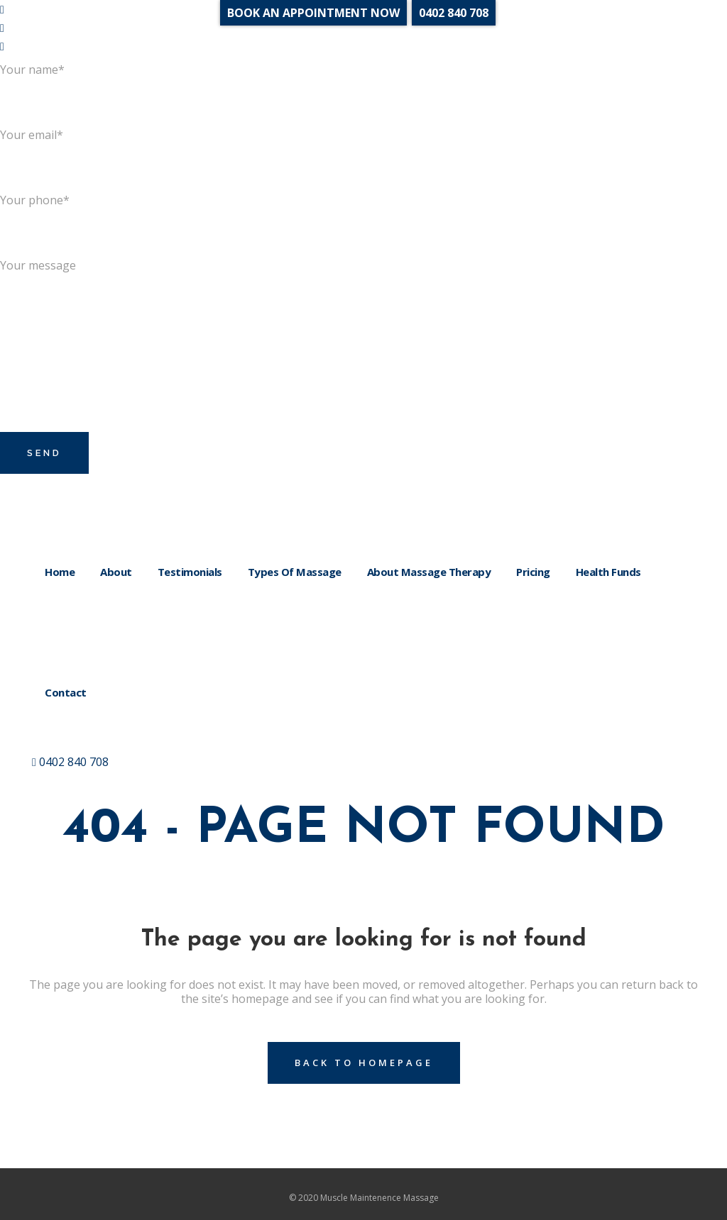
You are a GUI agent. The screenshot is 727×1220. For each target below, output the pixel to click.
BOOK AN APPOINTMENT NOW (313, 13)
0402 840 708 (70, 762)
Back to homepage (364, 1062)
